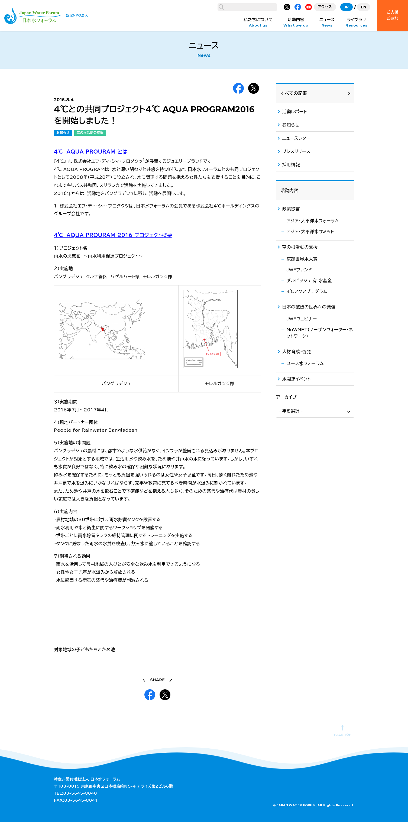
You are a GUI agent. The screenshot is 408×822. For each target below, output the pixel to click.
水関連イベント (296, 666)
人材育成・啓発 (296, 638)
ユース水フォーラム (305, 650)
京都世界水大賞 (302, 546)
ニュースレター (296, 425)
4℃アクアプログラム (306, 578)
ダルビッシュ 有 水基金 (309, 567)
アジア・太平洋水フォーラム (312, 507)
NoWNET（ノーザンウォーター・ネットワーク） (319, 619)
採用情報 (291, 451)
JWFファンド (299, 556)
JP (346, 7)
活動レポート (294, 398)
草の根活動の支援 (90, 132)
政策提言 (291, 495)
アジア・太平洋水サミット (310, 518)
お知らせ (63, 132)
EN (364, 7)
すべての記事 (293, 380)
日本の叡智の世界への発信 (308, 594)
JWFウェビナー (301, 605)
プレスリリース (296, 438)
